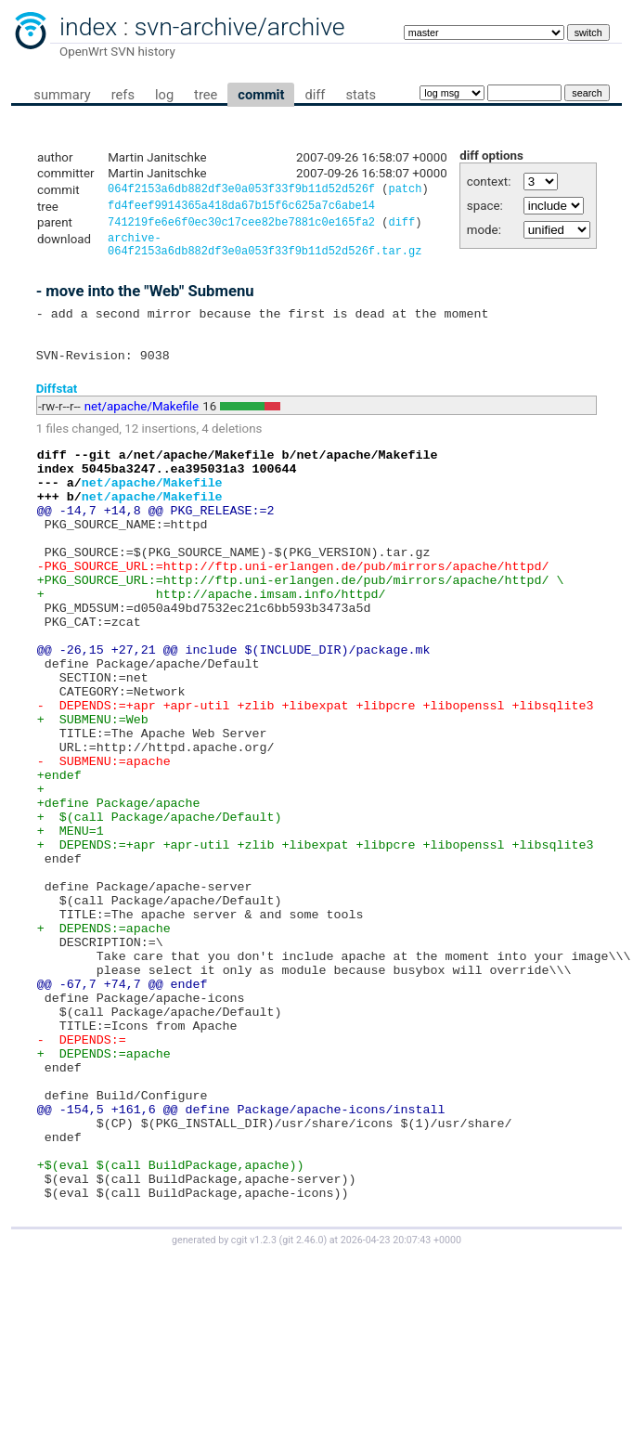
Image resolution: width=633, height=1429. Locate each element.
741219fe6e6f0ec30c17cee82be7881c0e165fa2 (241, 227)
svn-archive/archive (240, 27)
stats (360, 94)
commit (261, 94)
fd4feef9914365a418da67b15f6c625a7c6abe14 (241, 208)
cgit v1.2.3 (254, 1412)
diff (314, 94)
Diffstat (57, 410)
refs (123, 94)
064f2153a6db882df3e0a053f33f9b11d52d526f (241, 191)
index (88, 27)
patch (404, 191)
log (164, 94)
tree (205, 94)
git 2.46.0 (302, 1412)
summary (61, 94)
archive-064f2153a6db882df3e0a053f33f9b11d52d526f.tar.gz (264, 252)
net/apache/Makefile (141, 428)
